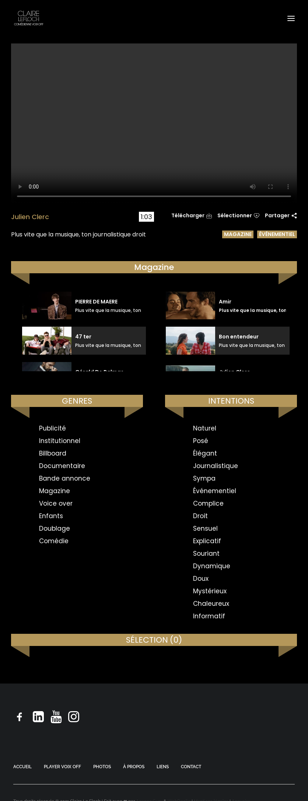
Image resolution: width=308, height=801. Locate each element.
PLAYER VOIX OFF (62, 766)
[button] (291, 18)
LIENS (163, 766)
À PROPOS (133, 766)
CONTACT (191, 766)
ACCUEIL (22, 766)
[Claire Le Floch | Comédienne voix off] (28, 18)
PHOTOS (102, 766)
